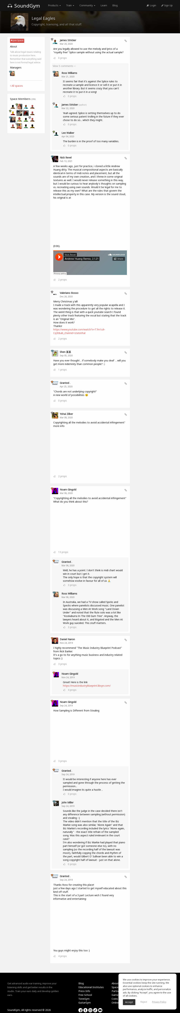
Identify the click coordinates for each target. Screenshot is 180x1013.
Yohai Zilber (66, 414)
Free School (85, 995)
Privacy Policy (159, 1001)
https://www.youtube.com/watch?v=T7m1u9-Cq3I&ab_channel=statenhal (79, 331)
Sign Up (167, 5)
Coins (115, 998)
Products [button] (54, 5)
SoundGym (23, 5)
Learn (104, 5)
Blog (115, 5)
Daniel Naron (67, 639)
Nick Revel (66, 157)
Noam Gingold (68, 489)
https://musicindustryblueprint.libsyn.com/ (87, 685)
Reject (143, 1001)
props (62, 58)
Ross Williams (69, 73)
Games (116, 995)
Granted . (65, 383)
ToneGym (83, 998)
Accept (129, 1002)
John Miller (67, 802)
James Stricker (68, 40)
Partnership (118, 991)
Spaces (116, 987)
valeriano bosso (69, 293)
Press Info (84, 991)
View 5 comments (64, 66)
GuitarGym (84, 1002)
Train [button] (70, 5)
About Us (117, 983)
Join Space (17, 40)
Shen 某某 (65, 352)
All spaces (16, 85)
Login (151, 5)
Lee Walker (68, 132)
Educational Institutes (91, 987)
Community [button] (87, 5)
